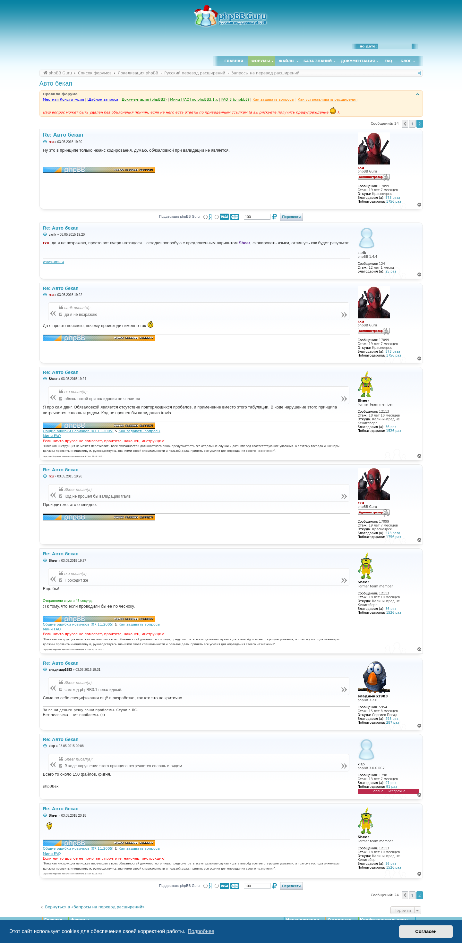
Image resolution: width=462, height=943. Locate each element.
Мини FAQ (52, 436)
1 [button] (412, 124)
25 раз (390, 271)
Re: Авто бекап (63, 135)
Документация (358, 61)
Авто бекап (56, 83)
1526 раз (393, 431)
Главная (233, 61)
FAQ (388, 61)
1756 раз (393, 201)
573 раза (392, 197)
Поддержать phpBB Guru (179, 216)
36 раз (390, 427)
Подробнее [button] (201, 931)
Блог (405, 61)
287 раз (392, 722)
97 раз (390, 783)
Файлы (287, 61)
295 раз (391, 718)
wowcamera (53, 262)
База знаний (318, 61)
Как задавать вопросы (139, 431)
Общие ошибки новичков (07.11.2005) (78, 431)
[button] (405, 124)
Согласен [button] (426, 931)
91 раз (391, 786)
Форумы (261, 61)
